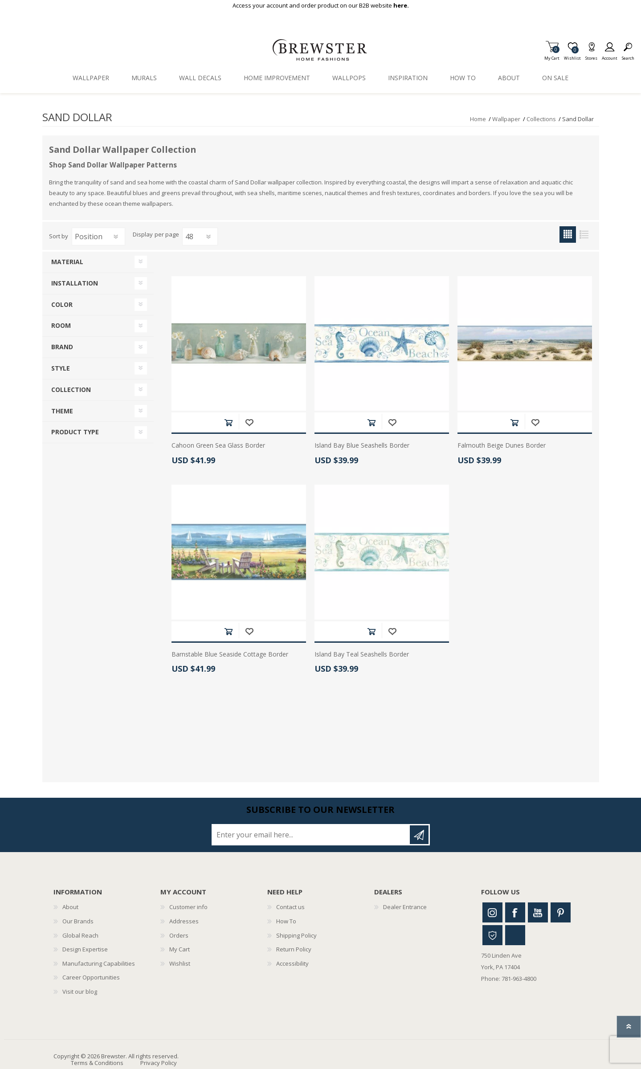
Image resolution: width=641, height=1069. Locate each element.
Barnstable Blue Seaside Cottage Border (229, 654)
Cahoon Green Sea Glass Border (218, 445)
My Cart (551, 55)
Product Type (75, 432)
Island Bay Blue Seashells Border (361, 445)
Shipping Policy (296, 935)
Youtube (538, 912)
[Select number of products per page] (200, 236)
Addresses (184, 921)
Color (62, 304)
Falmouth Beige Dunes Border (501, 445)
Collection (71, 389)
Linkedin (515, 935)
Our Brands (78, 921)
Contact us (290, 907)
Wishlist (179, 963)
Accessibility (292, 963)
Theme (62, 411)
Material (67, 261)
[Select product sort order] (98, 236)
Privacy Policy (158, 1063)
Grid (567, 234)
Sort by (58, 236)
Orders (178, 935)
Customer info (188, 907)
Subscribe (419, 834)
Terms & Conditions (97, 1063)
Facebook (515, 912)
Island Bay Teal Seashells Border (361, 654)
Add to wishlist (249, 422)
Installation (74, 283)
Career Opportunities (91, 977)
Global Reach (80, 935)
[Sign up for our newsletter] (311, 834)
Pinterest (561, 912)
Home (478, 119)
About (70, 907)
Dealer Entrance (405, 907)
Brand (62, 347)
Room (61, 325)
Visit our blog (79, 991)
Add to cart (228, 422)
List (584, 234)
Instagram (492, 912)
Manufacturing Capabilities (98, 963)
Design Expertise (85, 949)
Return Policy (293, 949)
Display (143, 234)
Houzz (492, 935)
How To (286, 921)
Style (60, 368)
